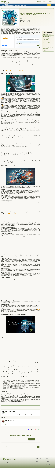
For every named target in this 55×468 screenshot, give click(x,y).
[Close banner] (52, 5)
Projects (44, 1)
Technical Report (49, 464)
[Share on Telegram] (36, 429)
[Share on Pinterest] (35, 429)
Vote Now (49, 4)
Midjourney (11, 112)
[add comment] (38, 447)
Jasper (2, 98)
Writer (2, 105)
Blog (8, 7)
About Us (41, 458)
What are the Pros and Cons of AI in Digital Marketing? (48, 42)
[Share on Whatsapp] (38, 429)
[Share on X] (31, 429)
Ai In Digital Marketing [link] (15, 7)
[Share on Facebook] (30, 429)
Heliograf (38, 309)
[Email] (5, 424)
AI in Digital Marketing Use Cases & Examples (48, 39)
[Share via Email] (28, 429)
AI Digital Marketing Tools (48, 36)
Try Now (4, 45)
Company (50, 1)
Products (39, 1)
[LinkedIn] (7, 424)
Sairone (37, 461)
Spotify (12, 286)
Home (37, 458)
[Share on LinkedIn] (33, 429)
